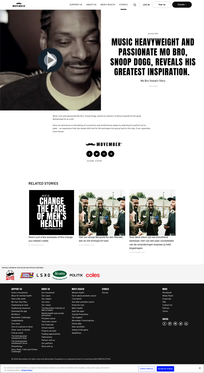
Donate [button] (182, 6)
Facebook (164, 324)
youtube (175, 324)
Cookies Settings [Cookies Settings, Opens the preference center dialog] (146, 369)
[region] (102, 368)
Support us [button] (78, 5)
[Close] (200, 368)
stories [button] (125, 5)
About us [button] (93, 5)
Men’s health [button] (110, 5)
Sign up (161, 5)
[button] (136, 5)
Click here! (170, 324)
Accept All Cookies (165, 369)
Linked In (186, 324)
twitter (181, 324)
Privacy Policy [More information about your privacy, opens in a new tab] (26, 370)
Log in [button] (146, 5)
